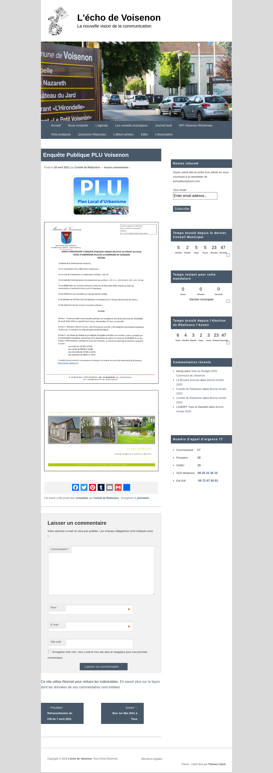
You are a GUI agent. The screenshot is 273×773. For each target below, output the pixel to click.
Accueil (56, 125)
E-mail (54, 624)
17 (198, 450)
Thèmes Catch (217, 764)
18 (199, 457)
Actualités (82, 498)
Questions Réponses (92, 134)
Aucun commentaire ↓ (117, 167)
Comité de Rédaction (87, 167)
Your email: (180, 190)
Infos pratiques (61, 134)
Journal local (163, 125)
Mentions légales (151, 758)
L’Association (164, 134)
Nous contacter (78, 125)
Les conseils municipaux (131, 125)
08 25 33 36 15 (208, 473)
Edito (144, 134)
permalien (143, 498)
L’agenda (102, 125)
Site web (56, 641)
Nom (53, 607)
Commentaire (60, 549)
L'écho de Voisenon (119, 18)
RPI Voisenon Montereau (195, 125)
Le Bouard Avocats (187, 380)
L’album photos (123, 134)
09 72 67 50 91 (208, 480)
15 (199, 465)
